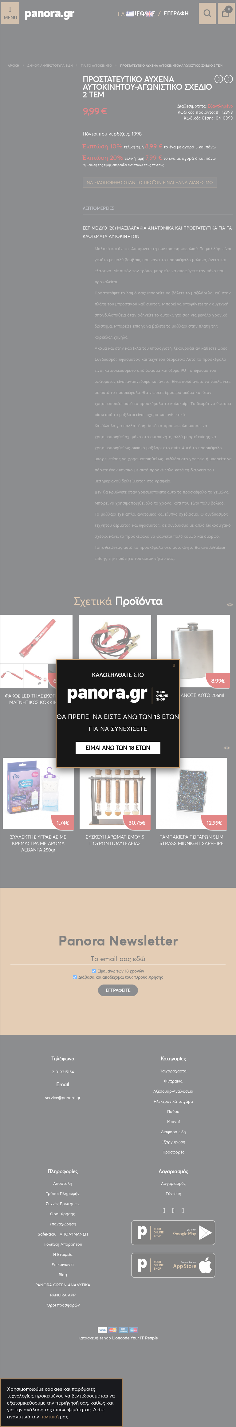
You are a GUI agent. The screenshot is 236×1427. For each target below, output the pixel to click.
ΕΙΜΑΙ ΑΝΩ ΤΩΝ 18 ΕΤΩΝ (117, 747)
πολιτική (49, 1416)
